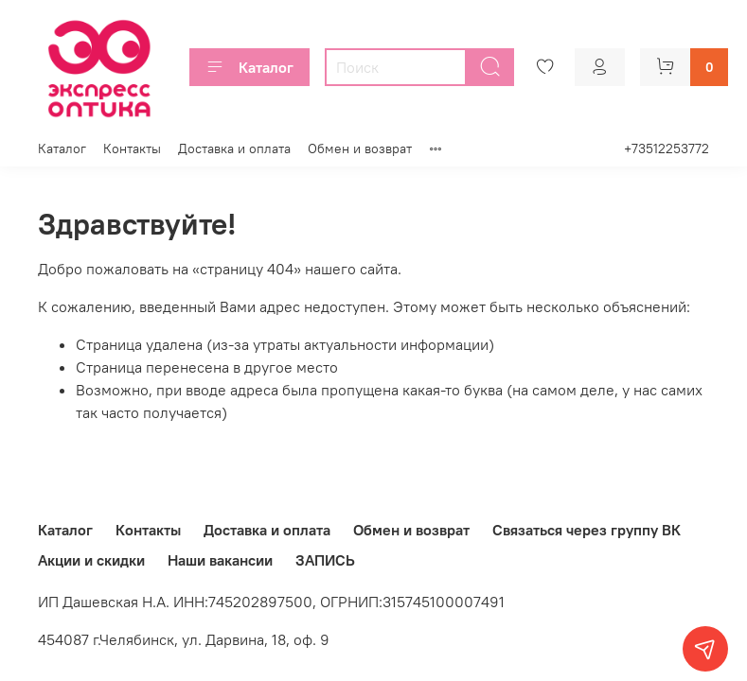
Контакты (132, 148)
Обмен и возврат (360, 148)
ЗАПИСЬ (325, 559)
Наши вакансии (220, 559)
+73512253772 (666, 148)
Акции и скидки (91, 559)
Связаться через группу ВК (586, 529)
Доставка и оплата (234, 148)
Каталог (249, 67)
